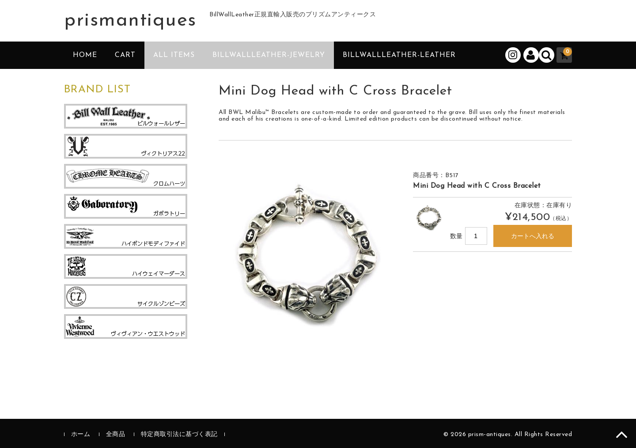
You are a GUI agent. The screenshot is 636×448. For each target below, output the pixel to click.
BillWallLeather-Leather (399, 55)
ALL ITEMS (174, 55)
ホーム (81, 434)
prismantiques (130, 20)
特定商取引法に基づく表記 (179, 434)
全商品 (115, 434)
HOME (85, 55)
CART (125, 55)
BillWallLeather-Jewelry (268, 55)
